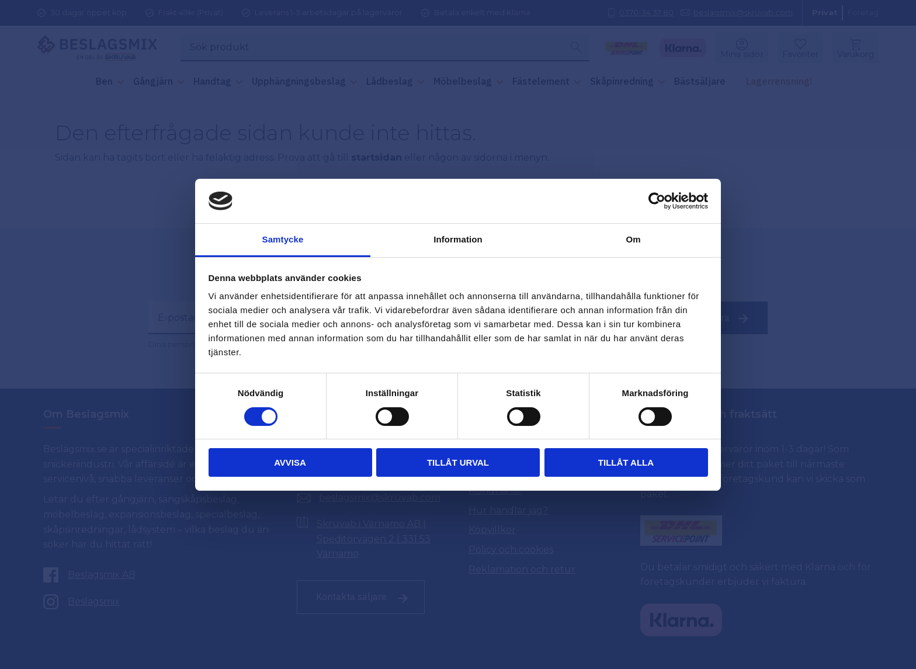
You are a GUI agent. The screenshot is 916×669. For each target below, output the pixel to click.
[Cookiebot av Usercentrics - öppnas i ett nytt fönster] (657, 201)
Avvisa (290, 462)
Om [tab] (633, 239)
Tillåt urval (458, 462)
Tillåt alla (626, 462)
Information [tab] (458, 239)
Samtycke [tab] (283, 239)
